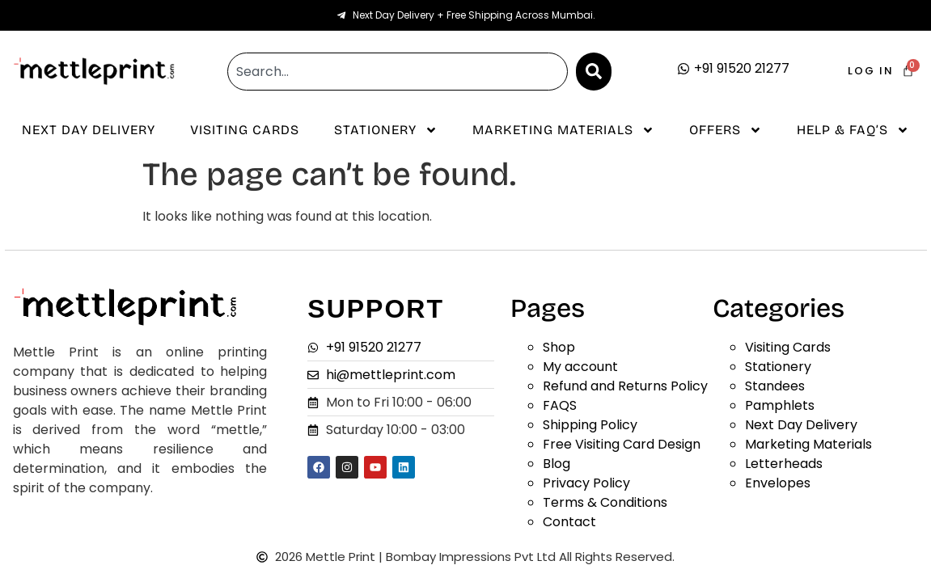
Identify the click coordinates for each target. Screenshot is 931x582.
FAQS (560, 405)
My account (580, 366)
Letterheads (784, 463)
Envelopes (777, 483)
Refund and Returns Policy (625, 386)
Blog (556, 463)
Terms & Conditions (605, 502)
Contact (569, 521)
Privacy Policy (586, 483)
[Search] (593, 72)
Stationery (386, 130)
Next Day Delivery (88, 129)
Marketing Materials (563, 130)
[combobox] (397, 72)
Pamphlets (780, 405)
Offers (725, 130)
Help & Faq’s (853, 130)
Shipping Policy (590, 424)
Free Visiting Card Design (621, 444)
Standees (775, 386)
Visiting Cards (244, 129)
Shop (559, 347)
